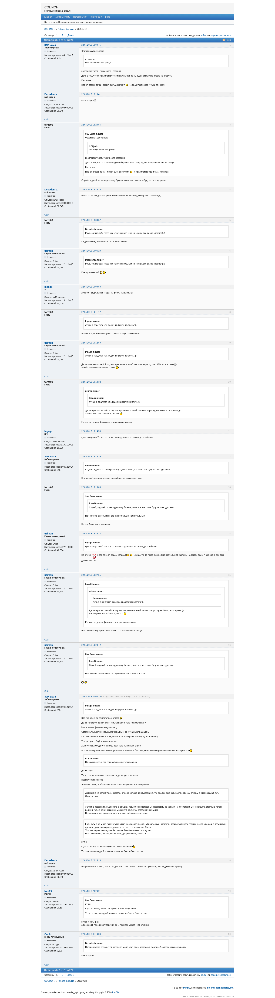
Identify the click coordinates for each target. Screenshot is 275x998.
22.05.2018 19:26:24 (91, 533)
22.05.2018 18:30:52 (91, 220)
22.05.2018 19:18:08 (91, 487)
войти (203, 35)
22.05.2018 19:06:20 (91, 251)
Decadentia (51, 94)
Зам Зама (50, 45)
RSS (228, 40)
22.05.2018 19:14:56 (91, 431)
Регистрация (96, 17)
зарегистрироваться (221, 35)
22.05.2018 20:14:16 (91, 860)
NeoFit (48, 891)
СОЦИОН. (51, 7)
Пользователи (80, 17)
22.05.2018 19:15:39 (91, 456)
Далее (71, 35)
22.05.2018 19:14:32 (91, 382)
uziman (48, 250)
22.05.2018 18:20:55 (91, 125)
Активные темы (62, 17)
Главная (48, 17)
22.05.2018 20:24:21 (91, 891)
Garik (47, 934)
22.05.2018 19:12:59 (91, 343)
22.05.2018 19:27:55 (91, 575)
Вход (107, 17)
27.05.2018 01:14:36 (91, 934)
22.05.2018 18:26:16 (91, 189)
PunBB (186, 988)
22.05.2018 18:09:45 (91, 45)
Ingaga (48, 286)
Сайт (46, 119)
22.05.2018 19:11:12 (91, 312)
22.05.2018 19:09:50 (91, 287)
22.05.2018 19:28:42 (91, 645)
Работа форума (66, 29)
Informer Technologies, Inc (220, 988)
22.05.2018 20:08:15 (91, 696)
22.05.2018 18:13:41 (91, 94)
